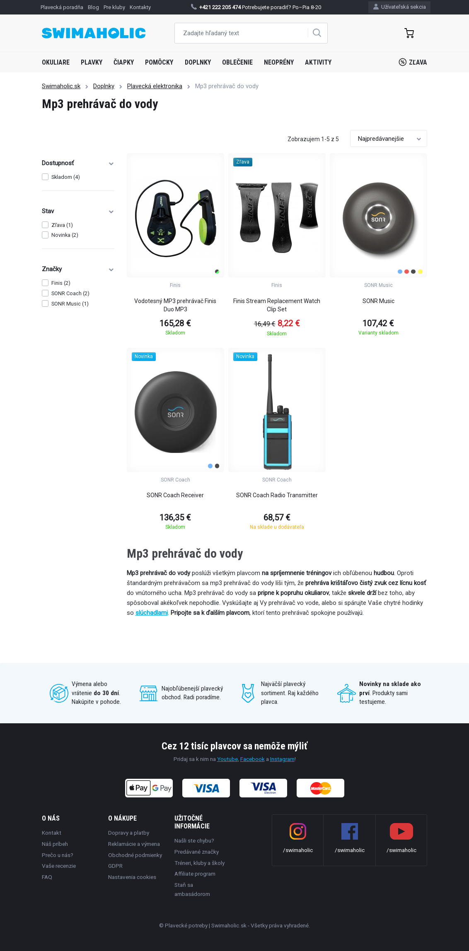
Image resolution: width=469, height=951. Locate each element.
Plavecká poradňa (62, 7)
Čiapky (124, 62)
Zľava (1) (62, 225)
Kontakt (51, 832)
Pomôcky (159, 62)
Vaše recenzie (59, 865)
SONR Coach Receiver (175, 495)
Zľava (413, 62)
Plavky (91, 62)
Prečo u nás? (57, 855)
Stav (78, 211)
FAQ (47, 877)
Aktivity (318, 62)
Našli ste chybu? (194, 840)
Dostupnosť (78, 163)
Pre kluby (114, 7)
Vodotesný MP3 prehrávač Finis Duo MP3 (175, 305)
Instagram (282, 759)
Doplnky (198, 62)
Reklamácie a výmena (134, 843)
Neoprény (279, 62)
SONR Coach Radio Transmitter (277, 495)
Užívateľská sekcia (399, 7)
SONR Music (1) (70, 304)
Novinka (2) (64, 235)
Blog (93, 7)
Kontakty (140, 7)
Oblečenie (237, 62)
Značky (78, 269)
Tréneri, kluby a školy (199, 863)
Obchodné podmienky (135, 855)
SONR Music (378, 301)
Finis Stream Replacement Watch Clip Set (276, 305)
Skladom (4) (65, 177)
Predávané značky (196, 851)
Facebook (252, 759)
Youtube (227, 759)
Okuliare (56, 62)
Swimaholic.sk (61, 86)
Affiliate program (194, 873)
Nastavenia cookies (132, 877)
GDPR (115, 865)
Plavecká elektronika (154, 86)
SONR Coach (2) (70, 293)
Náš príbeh (55, 843)
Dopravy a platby (128, 832)
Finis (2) (60, 283)
